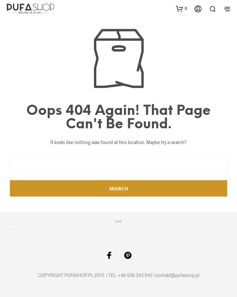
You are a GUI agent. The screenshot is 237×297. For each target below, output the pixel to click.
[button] (181, 8)
